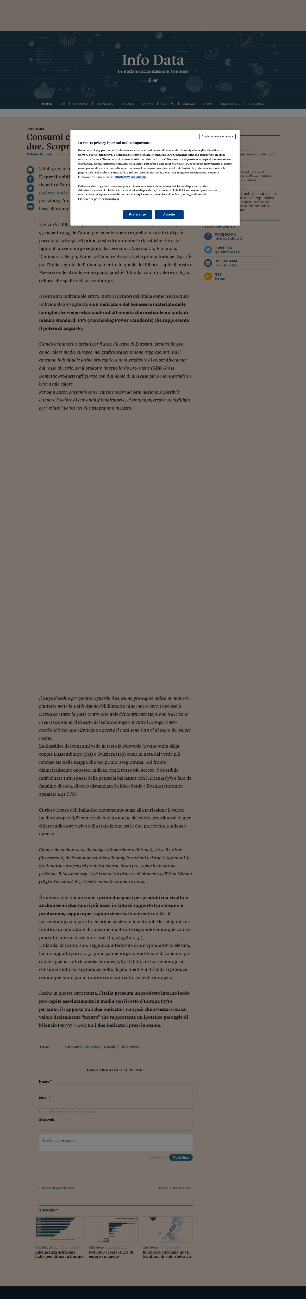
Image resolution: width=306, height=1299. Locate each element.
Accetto (169, 214)
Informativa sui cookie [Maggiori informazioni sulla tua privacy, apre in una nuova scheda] (130, 176)
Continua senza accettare (217, 136)
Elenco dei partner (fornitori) (98, 199)
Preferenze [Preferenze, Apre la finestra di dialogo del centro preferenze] (137, 214)
